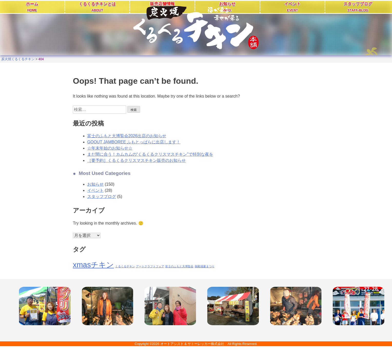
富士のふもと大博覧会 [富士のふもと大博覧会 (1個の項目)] (179, 266)
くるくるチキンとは (97, 7)
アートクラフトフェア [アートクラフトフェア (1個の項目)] (150, 266)
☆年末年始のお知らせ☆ (109, 148)
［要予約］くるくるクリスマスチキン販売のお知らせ (136, 160)
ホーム (32, 7)
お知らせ (95, 184)
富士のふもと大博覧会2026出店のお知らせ (126, 136)
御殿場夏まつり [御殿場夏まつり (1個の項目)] (204, 266)
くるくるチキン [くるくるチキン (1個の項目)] (125, 266)
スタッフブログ (358, 7)
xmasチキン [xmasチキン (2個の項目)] (93, 264)
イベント (292, 7)
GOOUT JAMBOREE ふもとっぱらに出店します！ (133, 142)
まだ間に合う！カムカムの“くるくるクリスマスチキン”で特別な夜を (150, 154)
